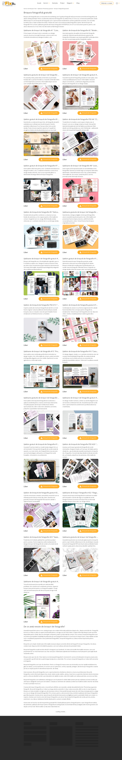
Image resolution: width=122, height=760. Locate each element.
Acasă (39, 3)
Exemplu (55, 3)
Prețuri (62, 3)
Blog (77, 3)
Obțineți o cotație (106, 3)
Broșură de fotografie (50, 68)
